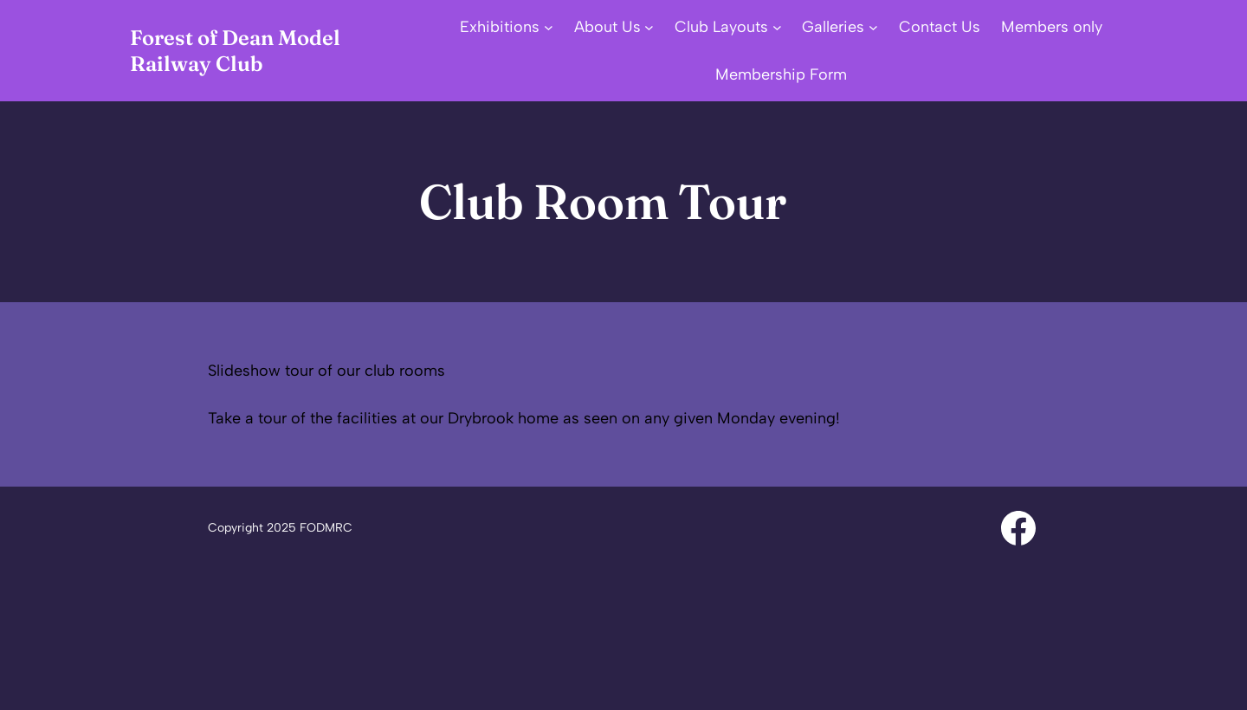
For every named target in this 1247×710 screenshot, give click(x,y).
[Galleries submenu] (873, 27)
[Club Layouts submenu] (777, 27)
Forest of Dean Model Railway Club (235, 50)
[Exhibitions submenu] (548, 27)
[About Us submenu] (649, 27)
